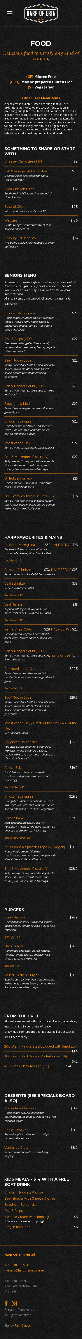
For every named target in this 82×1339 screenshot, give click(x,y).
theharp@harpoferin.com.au (24, 1270)
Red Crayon (23, 1325)
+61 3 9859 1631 (16, 1265)
